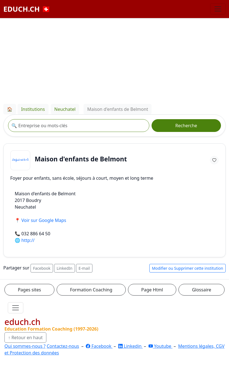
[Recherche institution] (78, 125)
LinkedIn (64, 268)
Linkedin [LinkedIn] (130, 346)
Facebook (42, 268)
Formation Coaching (91, 290)
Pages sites (29, 290)
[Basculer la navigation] (218, 8)
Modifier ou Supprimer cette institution (187, 268)
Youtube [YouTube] (161, 346)
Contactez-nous (63, 346)
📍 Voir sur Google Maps (40, 220)
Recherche (186, 125)
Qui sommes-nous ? (25, 346)
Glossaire (201, 290)
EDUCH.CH (27, 9)
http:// (27, 240)
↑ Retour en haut (25, 337)
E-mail (84, 268)
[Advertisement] (114, 60)
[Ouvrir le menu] (15, 307)
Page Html (152, 290)
